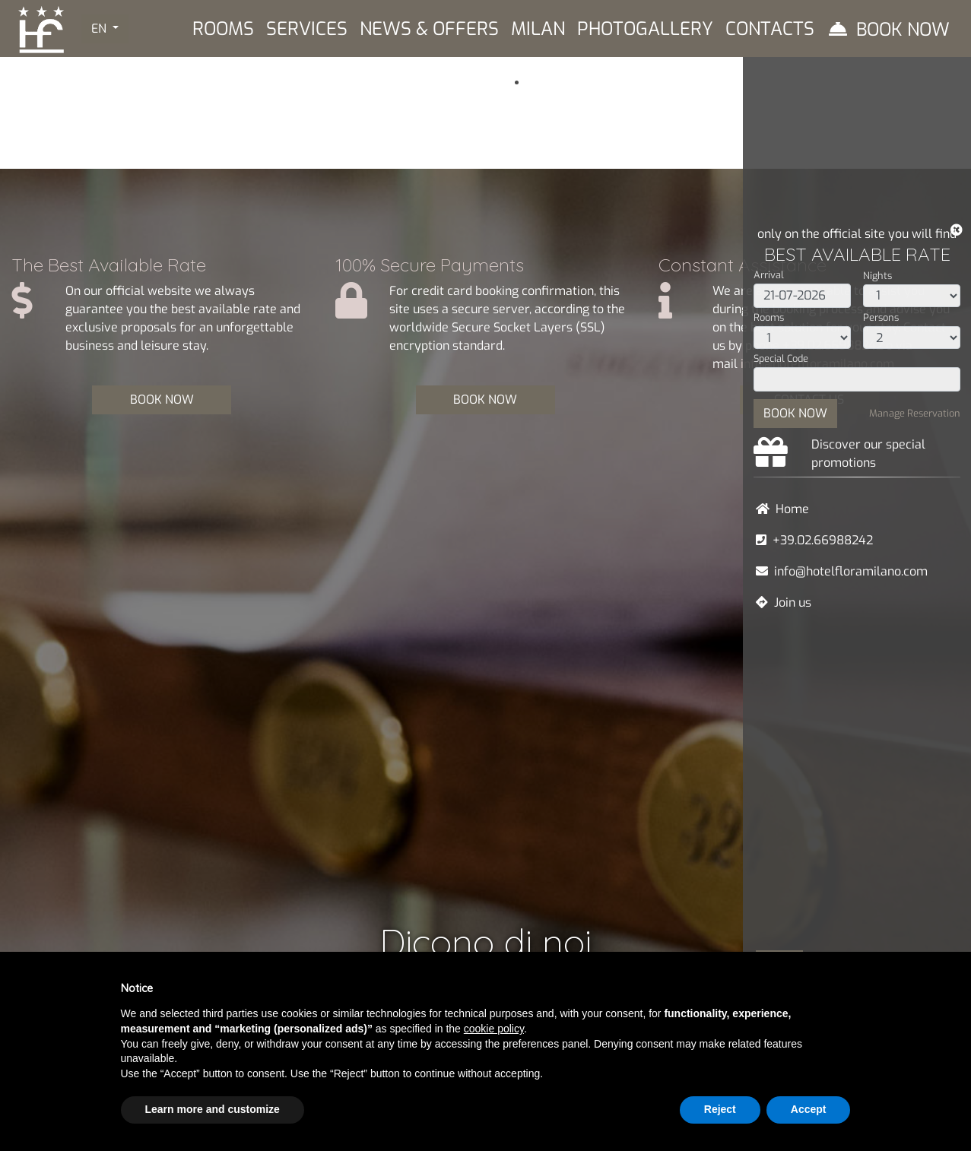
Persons (881, 317)
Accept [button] (809, 1109)
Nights (877, 275)
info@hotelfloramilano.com (851, 571)
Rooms (769, 317)
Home (792, 509)
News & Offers (429, 29)
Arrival (769, 274)
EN (100, 28)
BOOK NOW (795, 413)
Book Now (903, 29)
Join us (792, 602)
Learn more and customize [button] (212, 1109)
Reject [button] (720, 1109)
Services (306, 29)
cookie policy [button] (494, 1029)
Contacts (769, 29)
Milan (538, 29)
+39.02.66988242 (823, 540)
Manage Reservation (914, 413)
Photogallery (645, 29)
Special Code (781, 358)
